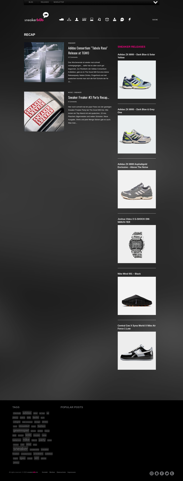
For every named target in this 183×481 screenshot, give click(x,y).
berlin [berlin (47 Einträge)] (36, 417)
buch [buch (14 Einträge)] (42, 418)
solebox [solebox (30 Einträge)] (48, 454)
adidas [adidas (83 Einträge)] (27, 412)
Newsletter (59, 2)
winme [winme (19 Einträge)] (43, 458)
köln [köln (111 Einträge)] (28, 435)
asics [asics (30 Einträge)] (22, 417)
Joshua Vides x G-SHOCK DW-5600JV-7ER (134, 220)
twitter (167, 473)
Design (107, 22)
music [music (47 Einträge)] (37, 435)
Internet (91, 22)
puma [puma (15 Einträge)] (49, 440)
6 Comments (72, 101)
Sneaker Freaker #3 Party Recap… (88, 97)
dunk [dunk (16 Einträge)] (15, 426)
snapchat (157, 473)
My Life (76, 22)
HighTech (114, 22)
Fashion (69, 22)
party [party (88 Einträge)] (42, 439)
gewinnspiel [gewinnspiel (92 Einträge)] (21, 430)
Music (99, 22)
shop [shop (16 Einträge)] (35, 445)
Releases (45, 2)
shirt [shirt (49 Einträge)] (28, 444)
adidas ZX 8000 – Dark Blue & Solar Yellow (136, 56)
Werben (52, 472)
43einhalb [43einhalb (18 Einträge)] (17, 413)
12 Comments (73, 57)
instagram (152, 473)
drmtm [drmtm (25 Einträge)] (45, 422)
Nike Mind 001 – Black (129, 274)
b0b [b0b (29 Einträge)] (29, 417)
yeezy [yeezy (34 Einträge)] (16, 462)
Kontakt (45, 472)
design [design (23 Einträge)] (37, 422)
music (70, 92)
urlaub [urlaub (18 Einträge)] (30, 458)
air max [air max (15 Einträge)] (42, 413)
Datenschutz (61, 472)
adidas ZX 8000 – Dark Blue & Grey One (136, 111)
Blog (31, 2)
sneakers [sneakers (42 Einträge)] (38, 453)
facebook (162, 473)
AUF (155, 3)
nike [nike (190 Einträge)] (26, 440)
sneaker (71, 43)
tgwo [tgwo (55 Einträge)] (22, 458)
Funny (122, 22)
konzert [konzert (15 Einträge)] (20, 435)
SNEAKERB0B (36, 17)
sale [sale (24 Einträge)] (22, 445)
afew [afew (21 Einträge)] (35, 413)
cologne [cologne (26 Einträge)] (16, 422)
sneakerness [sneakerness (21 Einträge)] (26, 454)
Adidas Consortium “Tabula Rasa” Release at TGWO (88, 50)
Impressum (72, 472)
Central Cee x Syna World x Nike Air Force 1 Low (137, 327)
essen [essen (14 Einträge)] (33, 426)
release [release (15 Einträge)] (15, 445)
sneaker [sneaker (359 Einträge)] (20, 448)
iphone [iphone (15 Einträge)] (33, 431)
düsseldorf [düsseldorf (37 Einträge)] (24, 426)
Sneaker (61, 22)
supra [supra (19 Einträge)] (15, 458)
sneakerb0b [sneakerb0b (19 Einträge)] (34, 450)
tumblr (172, 473)
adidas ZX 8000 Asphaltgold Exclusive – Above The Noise (133, 165)
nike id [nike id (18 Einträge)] (34, 440)
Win (84, 22)
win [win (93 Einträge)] (36, 458)
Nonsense (130, 22)
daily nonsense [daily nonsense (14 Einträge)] (27, 422)
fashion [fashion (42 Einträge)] (41, 426)
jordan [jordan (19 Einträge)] (40, 431)
